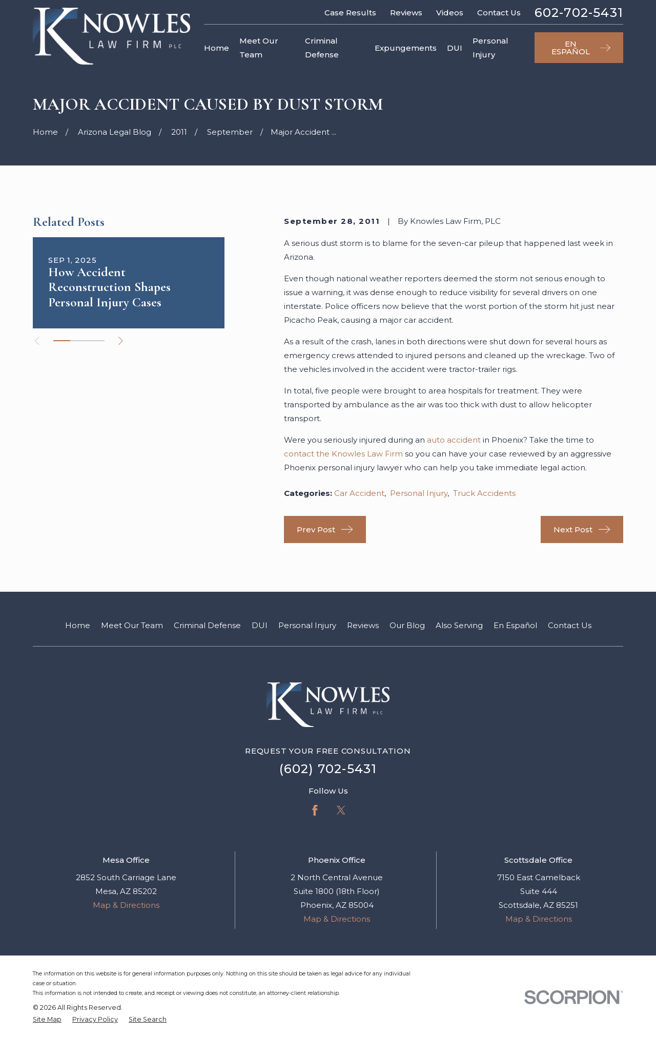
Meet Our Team (132, 625)
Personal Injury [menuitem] (490, 47)
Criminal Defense (207, 625)
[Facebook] (315, 810)
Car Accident (359, 493)
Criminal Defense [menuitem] (322, 47)
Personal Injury (418, 493)
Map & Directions (126, 905)
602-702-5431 (579, 13)
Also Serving (459, 625)
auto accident (454, 440)
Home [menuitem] (216, 48)
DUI (260, 625)
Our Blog (407, 625)
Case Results (350, 12)
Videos (449, 12)
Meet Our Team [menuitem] (258, 47)
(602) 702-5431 (328, 768)
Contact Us (499, 12)
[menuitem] (47, 1020)
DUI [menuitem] (454, 48)
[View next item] (120, 341)
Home (77, 625)
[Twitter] (341, 810)
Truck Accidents (484, 493)
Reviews (406, 12)
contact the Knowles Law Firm (343, 454)
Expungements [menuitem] (406, 48)
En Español (515, 625)
